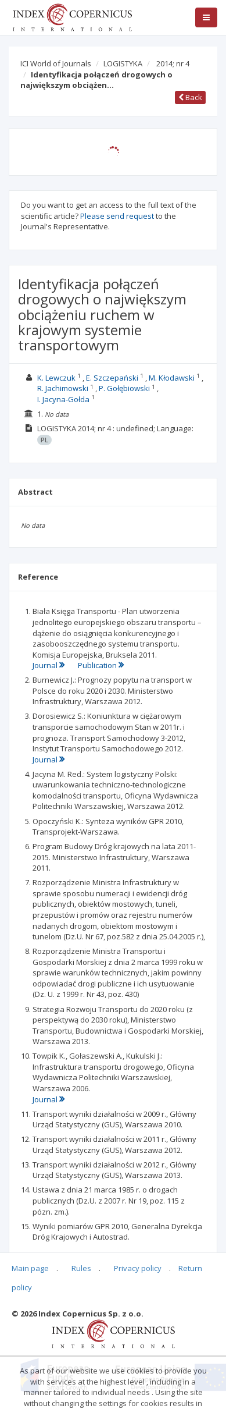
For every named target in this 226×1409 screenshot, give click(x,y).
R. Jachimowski (62, 388)
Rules (81, 1268)
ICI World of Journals (55, 63)
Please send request (117, 216)
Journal (49, 665)
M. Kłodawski (172, 377)
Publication (101, 665)
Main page (30, 1268)
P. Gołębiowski (124, 388)
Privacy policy (138, 1268)
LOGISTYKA (122, 63)
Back (190, 97)
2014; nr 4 (172, 63)
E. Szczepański (112, 377)
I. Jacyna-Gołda (63, 399)
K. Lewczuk (56, 377)
